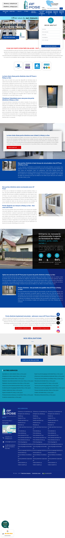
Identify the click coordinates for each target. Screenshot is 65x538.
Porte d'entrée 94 (37, 433)
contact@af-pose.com (10, 441)
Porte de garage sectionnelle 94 (40, 447)
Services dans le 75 (61, 12)
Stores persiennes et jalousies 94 (40, 459)
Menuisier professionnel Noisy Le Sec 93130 (44, 395)
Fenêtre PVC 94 (36, 418)
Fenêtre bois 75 (51, 422)
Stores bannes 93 (22, 452)
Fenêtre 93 (20, 416)
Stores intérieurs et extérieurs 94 (40, 455)
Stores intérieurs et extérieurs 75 (55, 455)
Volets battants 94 (37, 462)
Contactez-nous (36, 473)
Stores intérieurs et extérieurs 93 (25, 455)
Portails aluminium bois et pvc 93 (25, 427)
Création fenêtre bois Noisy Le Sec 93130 (12, 390)
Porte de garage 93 (22, 442)
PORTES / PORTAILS (34, 12)
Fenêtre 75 (50, 416)
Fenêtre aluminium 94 (38, 420)
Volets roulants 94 (37, 464)
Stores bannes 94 (37, 452)
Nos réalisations (10, 37)
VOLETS (20, 11)
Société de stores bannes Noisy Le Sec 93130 (13, 378)
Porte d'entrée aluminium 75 (54, 437)
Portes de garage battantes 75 (55, 450)
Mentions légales (26, 473)
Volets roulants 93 (22, 464)
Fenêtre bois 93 (21, 422)
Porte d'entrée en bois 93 (24, 439)
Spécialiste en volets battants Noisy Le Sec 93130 (14, 374)
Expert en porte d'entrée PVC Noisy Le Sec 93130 (46, 383)
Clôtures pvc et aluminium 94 (40, 411)
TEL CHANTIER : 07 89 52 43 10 (41, 328)
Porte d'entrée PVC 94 (38, 435)
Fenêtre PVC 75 (51, 418)
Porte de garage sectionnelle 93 (25, 447)
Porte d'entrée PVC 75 (53, 435)
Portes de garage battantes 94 (40, 450)
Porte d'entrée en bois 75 (54, 439)
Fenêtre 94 (35, 416)
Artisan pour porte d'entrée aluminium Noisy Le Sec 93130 (16, 385)
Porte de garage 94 (37, 442)
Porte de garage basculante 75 (55, 444)
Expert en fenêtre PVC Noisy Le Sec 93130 (12, 392)
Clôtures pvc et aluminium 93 (42, 13)
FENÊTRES (13, 11)
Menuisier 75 (51, 424)
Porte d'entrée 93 (22, 433)
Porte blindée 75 (52, 431)
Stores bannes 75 (52, 452)
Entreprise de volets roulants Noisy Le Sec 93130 (14, 376)
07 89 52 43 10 (8, 438)
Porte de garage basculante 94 (40, 444)
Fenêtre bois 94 (36, 422)
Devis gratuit (13, 147)
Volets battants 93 (22, 462)
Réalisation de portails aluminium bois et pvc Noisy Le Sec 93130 (17, 381)
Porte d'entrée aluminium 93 (24, 437)
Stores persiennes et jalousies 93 (25, 459)
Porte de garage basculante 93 (25, 444)
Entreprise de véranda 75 (54, 413)
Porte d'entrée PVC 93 (23, 435)
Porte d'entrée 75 (52, 433)
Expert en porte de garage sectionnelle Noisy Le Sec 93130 (48, 374)
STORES (27, 11)
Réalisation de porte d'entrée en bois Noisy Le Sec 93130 (15, 383)
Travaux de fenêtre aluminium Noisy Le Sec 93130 (46, 390)
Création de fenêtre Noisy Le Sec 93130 (43, 392)
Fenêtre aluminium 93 (23, 420)
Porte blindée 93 (22, 431)
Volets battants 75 (52, 462)
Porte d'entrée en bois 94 (39, 439)
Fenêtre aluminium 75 (53, 420)
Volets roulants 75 (52, 464)
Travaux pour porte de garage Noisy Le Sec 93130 (46, 385)
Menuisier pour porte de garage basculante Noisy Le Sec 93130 (49, 388)
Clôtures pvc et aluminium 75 (55, 411)
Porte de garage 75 (52, 442)
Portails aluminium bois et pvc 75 (55, 427)
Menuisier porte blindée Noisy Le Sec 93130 (44, 381)
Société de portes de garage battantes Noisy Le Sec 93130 (16, 388)
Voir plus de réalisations (31, 360)
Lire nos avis (7, 535)
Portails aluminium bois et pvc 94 (40, 427)
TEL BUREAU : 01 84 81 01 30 (23, 328)
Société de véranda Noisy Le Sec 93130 (11, 397)
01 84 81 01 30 (8, 436)
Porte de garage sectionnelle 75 (55, 447)
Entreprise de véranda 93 (49, 12)
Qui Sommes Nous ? (7, 420)
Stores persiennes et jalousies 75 (55, 459)
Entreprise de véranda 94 (39, 413)
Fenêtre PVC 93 (21, 418)
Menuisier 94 (36, 424)
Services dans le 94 (55, 12)
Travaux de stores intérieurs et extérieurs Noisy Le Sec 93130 (48, 378)
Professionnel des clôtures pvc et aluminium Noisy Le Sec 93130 (17, 395)
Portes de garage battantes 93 (25, 450)
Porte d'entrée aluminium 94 (39, 437)
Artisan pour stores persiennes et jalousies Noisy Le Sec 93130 (49, 376)
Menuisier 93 (5, 12)
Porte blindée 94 (37, 431)
